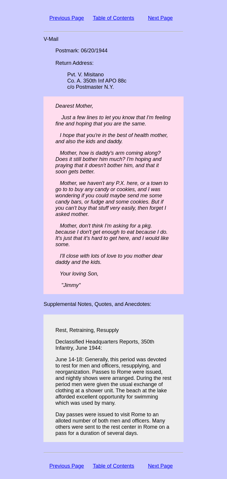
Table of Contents (113, 18)
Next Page (160, 18)
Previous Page (66, 18)
